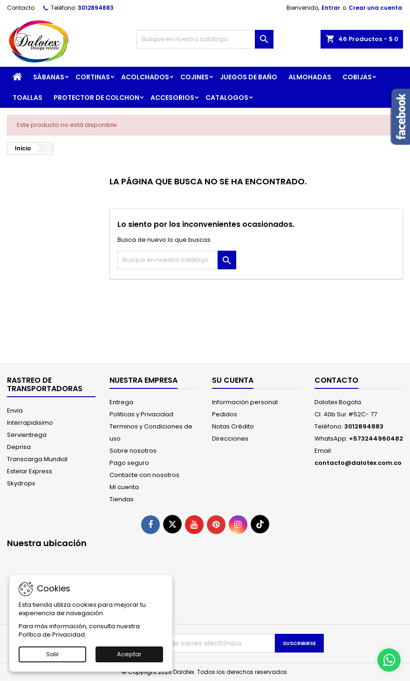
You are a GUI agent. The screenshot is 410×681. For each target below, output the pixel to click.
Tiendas (121, 499)
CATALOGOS (226, 97)
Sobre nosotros (133, 450)
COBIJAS (357, 77)
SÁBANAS (48, 77)
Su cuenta (232, 380)
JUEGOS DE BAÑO (248, 77)
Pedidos (224, 414)
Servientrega (27, 434)
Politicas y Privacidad (141, 414)
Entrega (121, 402)
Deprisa (19, 446)
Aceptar (129, 654)
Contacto (20, 8)
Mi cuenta (124, 487)
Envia (15, 410)
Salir (52, 654)
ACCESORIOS (172, 97)
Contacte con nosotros (144, 474)
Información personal (245, 402)
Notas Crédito (233, 426)
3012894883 (96, 8)
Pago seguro (129, 462)
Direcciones (230, 438)
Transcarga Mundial (37, 459)
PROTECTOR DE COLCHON (96, 97)
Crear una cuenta (375, 8)
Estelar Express (29, 471)
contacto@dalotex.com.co (358, 462)
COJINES (194, 77)
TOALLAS (27, 97)
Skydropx (21, 483)
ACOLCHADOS (145, 77)
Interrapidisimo (30, 422)
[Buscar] (205, 39)
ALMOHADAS (309, 77)
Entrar (330, 8)
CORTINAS (92, 77)
